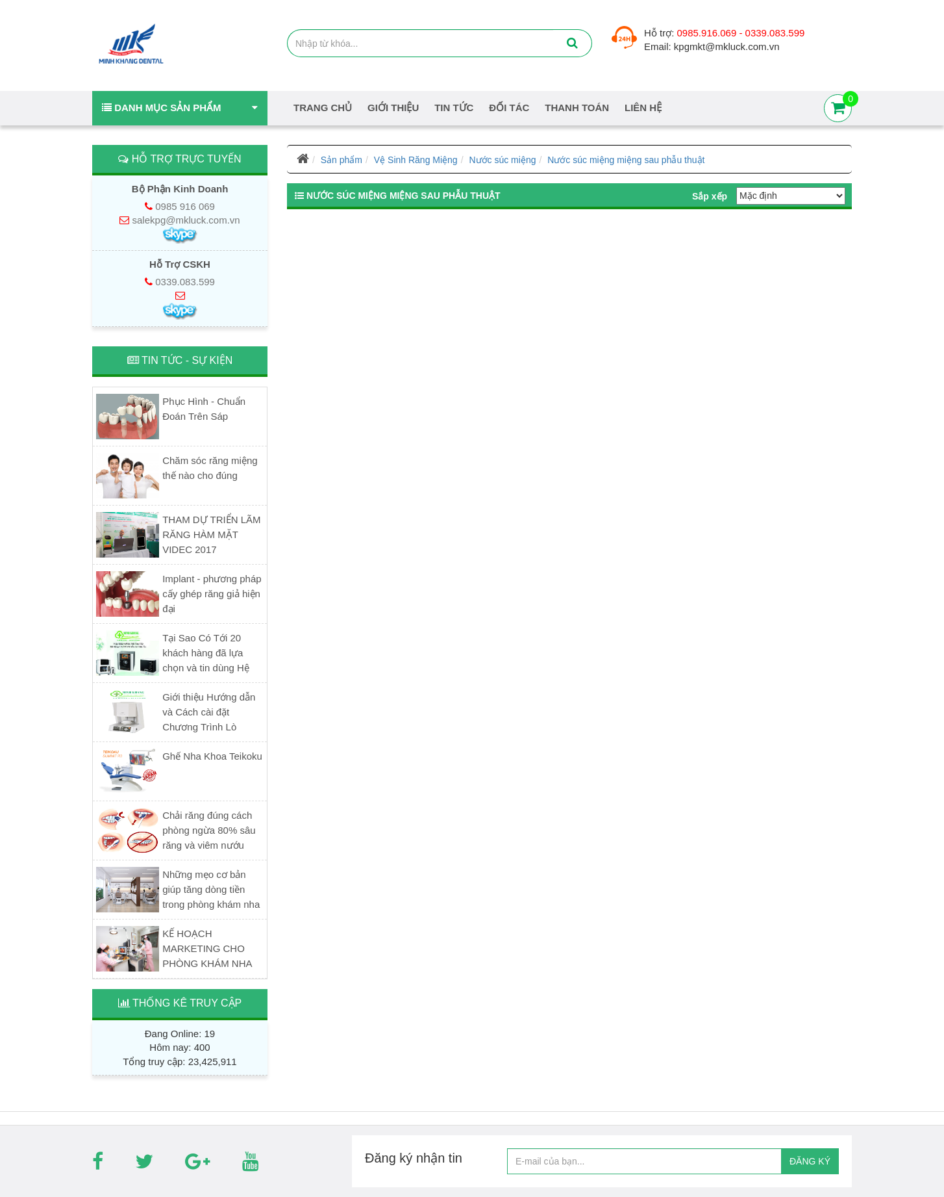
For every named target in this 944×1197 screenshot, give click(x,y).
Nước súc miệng (502, 160)
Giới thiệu (393, 107)
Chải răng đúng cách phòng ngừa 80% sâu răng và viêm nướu (208, 830)
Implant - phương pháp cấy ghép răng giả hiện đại (211, 593)
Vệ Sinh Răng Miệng (416, 160)
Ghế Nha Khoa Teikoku (212, 756)
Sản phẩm (341, 160)
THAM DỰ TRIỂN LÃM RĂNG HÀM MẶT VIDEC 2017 (211, 534)
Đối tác (509, 107)
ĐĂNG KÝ (809, 1161)
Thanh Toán (577, 107)
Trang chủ (322, 107)
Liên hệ (643, 107)
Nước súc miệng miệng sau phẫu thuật (625, 160)
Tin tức (453, 107)
